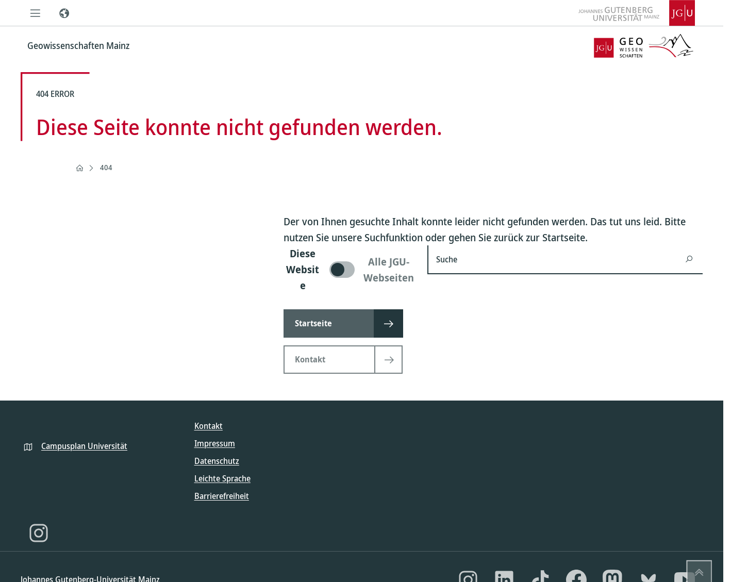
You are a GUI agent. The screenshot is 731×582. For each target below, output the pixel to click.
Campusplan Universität (84, 446)
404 (106, 167)
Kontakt (208, 425)
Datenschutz (216, 461)
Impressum (214, 443)
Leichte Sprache (222, 478)
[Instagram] (38, 533)
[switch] (349, 269)
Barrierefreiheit (221, 496)
